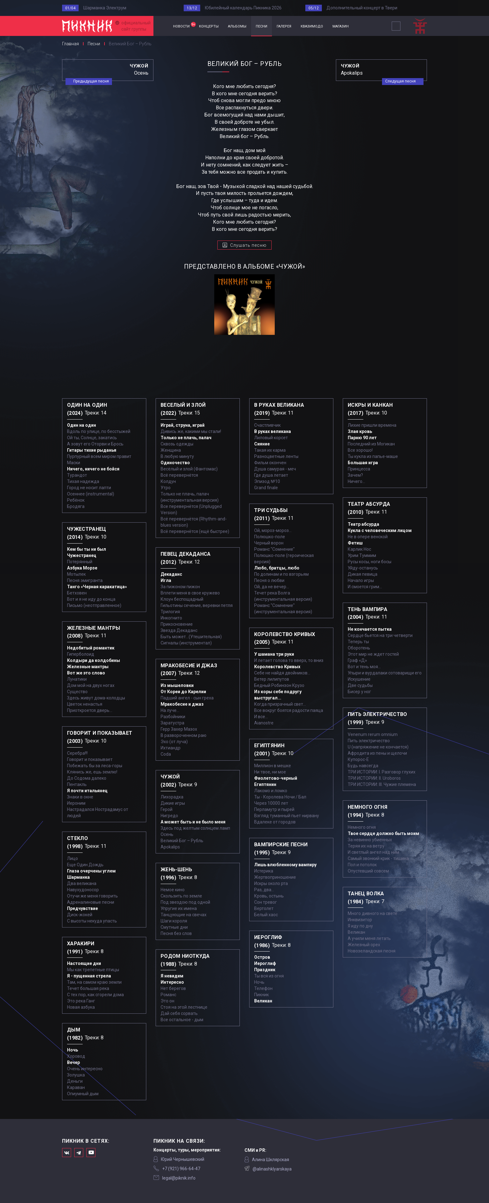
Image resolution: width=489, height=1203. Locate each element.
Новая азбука (81, 1007)
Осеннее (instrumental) (90, 493)
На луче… (170, 710)
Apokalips (170, 846)
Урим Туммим (362, 555)
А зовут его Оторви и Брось (95, 443)
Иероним (76, 803)
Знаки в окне (80, 796)
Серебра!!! (77, 753)
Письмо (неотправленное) (94, 605)
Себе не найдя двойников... (282, 672)
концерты (209, 26)
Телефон (263, 988)
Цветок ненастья (84, 704)
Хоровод (76, 1056)
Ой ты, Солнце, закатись (92, 437)
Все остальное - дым (182, 1019)
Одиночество (175, 462)
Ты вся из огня (269, 975)
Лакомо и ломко (270, 790)
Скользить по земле (181, 895)
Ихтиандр (171, 747)
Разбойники (173, 716)
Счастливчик (267, 425)
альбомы (237, 26)
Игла (166, 580)
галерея (284, 26)
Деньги (75, 1081)
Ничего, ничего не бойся (93, 468)
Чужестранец (81, 555)
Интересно (172, 982)
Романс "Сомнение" (274, 549)
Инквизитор (360, 919)
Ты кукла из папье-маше (373, 456)
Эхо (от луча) (174, 741)
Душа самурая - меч (275, 468)
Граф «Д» (357, 660)
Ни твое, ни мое (270, 771)
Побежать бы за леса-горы (94, 765)
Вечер (73, 1062)
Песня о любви (269, 580)
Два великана (81, 883)
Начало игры (361, 580)
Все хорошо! (360, 450)
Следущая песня (400, 81)
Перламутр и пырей (274, 809)
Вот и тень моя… (364, 666)
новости (183, 25)
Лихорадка (172, 796)
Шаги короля (174, 920)
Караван (76, 1087)
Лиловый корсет (271, 437)
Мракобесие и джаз (182, 704)
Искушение (359, 679)
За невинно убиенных (370, 839)
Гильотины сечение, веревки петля (197, 605)
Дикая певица (362, 574)
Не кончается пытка (370, 629)
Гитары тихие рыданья (91, 450)
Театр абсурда (363, 524)
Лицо (72, 858)
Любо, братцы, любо (276, 567)
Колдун (168, 481)
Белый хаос (266, 914)
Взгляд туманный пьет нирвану (286, 815)
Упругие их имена (179, 908)
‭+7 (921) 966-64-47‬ (181, 1168)
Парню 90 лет (362, 437)
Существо (77, 691)
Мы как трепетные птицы (93, 969)
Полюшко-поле (269, 536)
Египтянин (265, 784)
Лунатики (77, 679)
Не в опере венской (368, 536)
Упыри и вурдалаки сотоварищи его (385, 672)
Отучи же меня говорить (92, 895)
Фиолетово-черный (275, 778)
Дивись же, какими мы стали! (191, 431)
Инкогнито (171, 617)
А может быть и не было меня (193, 821)
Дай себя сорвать (179, 1013)
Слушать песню (248, 245)
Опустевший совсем (368, 870)
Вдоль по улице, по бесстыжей (98, 431)
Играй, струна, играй (183, 425)
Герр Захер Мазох (179, 729)
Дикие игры (173, 803)
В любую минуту (177, 456)
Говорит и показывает (90, 759)
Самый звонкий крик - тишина (378, 858)
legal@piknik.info (179, 1178)
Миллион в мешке (272, 765)
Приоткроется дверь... (89, 710)
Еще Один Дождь (85, 864)
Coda (166, 754)
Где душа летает (271, 475)
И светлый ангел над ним (373, 852)
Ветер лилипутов (271, 679)
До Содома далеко (86, 778)
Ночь (72, 1049)
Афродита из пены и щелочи (377, 753)
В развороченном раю (183, 735)
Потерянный (79, 561)
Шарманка (78, 877)
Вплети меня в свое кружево (190, 592)
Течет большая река (88, 988)
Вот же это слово (86, 672)
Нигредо (169, 815)
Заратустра (172, 722)
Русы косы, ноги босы (369, 561)
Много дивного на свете (372, 913)
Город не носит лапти (89, 487)
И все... (261, 716)
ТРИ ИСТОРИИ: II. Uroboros (374, 778)
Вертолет (264, 908)
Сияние (262, 443)
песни (261, 26)
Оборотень (359, 647)
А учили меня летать (369, 938)
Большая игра (363, 462)
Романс (168, 994)
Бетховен (77, 592)
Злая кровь (360, 431)
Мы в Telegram (78, 1152)
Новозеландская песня (371, 950)
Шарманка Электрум (104, 7)
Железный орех (364, 944)
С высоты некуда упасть (92, 920)
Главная (160, 26)
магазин (340, 26)
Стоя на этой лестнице (184, 1007)
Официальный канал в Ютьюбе (90, 1152)
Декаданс (171, 574)
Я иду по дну (360, 925)
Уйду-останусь (363, 567)
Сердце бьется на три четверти (380, 635)
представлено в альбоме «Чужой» (244, 266)
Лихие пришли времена (372, 425)
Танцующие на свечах (183, 914)
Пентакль (77, 784)
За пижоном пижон (180, 586)
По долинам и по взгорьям (281, 574)
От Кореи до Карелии (183, 691)
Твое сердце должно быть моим (383, 833)
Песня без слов (176, 933)
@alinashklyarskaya (272, 1168)
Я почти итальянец (87, 790)
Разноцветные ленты (276, 456)
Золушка (76, 1074)
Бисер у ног (359, 691)
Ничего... (356, 481)
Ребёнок (76, 500)
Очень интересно (85, 1068)
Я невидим (172, 975)
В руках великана (272, 431)
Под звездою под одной (185, 902)
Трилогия (170, 611)
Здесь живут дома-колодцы (96, 697)
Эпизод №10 (267, 481)
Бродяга (76, 506)
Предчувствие (82, 908)
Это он (167, 1000)
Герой (166, 809)
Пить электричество (369, 740)
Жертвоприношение (275, 877)
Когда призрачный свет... (280, 704)
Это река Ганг (81, 1000)
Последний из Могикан (371, 443)
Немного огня (362, 827)
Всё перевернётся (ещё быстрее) (195, 531)
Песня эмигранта (85, 580)
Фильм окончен (270, 462)
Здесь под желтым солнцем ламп (195, 828)
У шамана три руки (274, 654)
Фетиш (355, 542)
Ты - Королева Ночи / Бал (280, 796)
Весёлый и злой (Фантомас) (189, 468)
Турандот (77, 475)
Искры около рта (271, 883)
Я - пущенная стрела (89, 975)
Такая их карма (270, 450)
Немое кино (173, 889)
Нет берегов (173, 988)
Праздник (264, 969)
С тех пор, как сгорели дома (95, 994)
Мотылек (76, 574)
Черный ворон (268, 542)
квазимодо (312, 26)
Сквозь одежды (177, 443)
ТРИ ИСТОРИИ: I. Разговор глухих (381, 771)
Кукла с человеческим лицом (380, 530)
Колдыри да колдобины (93, 660)
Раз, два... (264, 889)
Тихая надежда (83, 481)
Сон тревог (265, 902)
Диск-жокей (79, 914)
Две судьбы (360, 685)
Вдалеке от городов (275, 821)
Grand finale (266, 487)
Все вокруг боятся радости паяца (288, 710)
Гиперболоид (80, 654)
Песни (94, 43)
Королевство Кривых (277, 666)
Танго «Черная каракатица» (97, 586)
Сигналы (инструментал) (186, 642)
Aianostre (264, 722)
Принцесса (359, 468)
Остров (262, 957)
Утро (166, 487)
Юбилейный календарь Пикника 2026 (243, 7)
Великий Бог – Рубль (182, 840)
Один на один (81, 425)
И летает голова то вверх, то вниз (288, 660)
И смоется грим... (365, 586)
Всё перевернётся (179, 475)
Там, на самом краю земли (94, 982)
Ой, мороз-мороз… (273, 530)
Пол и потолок (362, 864)
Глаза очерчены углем (91, 870)
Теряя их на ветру (366, 845)
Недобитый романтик (90, 647)
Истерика (263, 870)
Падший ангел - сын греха (187, 697)
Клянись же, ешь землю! (92, 771)
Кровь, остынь (269, 895)
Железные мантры (88, 666)
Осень (167, 834)
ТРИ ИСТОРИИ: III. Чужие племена (382, 784)
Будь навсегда (363, 765)
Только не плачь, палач (186, 437)
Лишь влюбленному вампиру (285, 864)
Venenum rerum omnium (373, 734)
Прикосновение (177, 624)
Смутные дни (174, 927)
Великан (263, 1000)
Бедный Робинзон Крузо (279, 685)
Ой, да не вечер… (271, 586)
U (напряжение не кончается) (378, 746)
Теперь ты (358, 641)
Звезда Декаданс (179, 630)
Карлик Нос (359, 549)
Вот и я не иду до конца (91, 599)
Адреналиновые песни (90, 902)
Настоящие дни (84, 963)
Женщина (171, 450)
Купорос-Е (358, 759)
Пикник (261, 994)
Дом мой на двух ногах (90, 685)
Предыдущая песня (91, 81)
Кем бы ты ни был (86, 549)
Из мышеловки (177, 685)
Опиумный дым (83, 1093)
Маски (73, 462)
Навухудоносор (83, 889)
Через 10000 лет (271, 803)
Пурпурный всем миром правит (99, 456)
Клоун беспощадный (182, 599)
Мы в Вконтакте (66, 1152)
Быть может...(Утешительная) (191, 636)
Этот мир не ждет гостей (373, 654)
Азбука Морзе (82, 567)
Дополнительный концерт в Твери (362, 7)
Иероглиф (265, 963)
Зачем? (355, 475)
